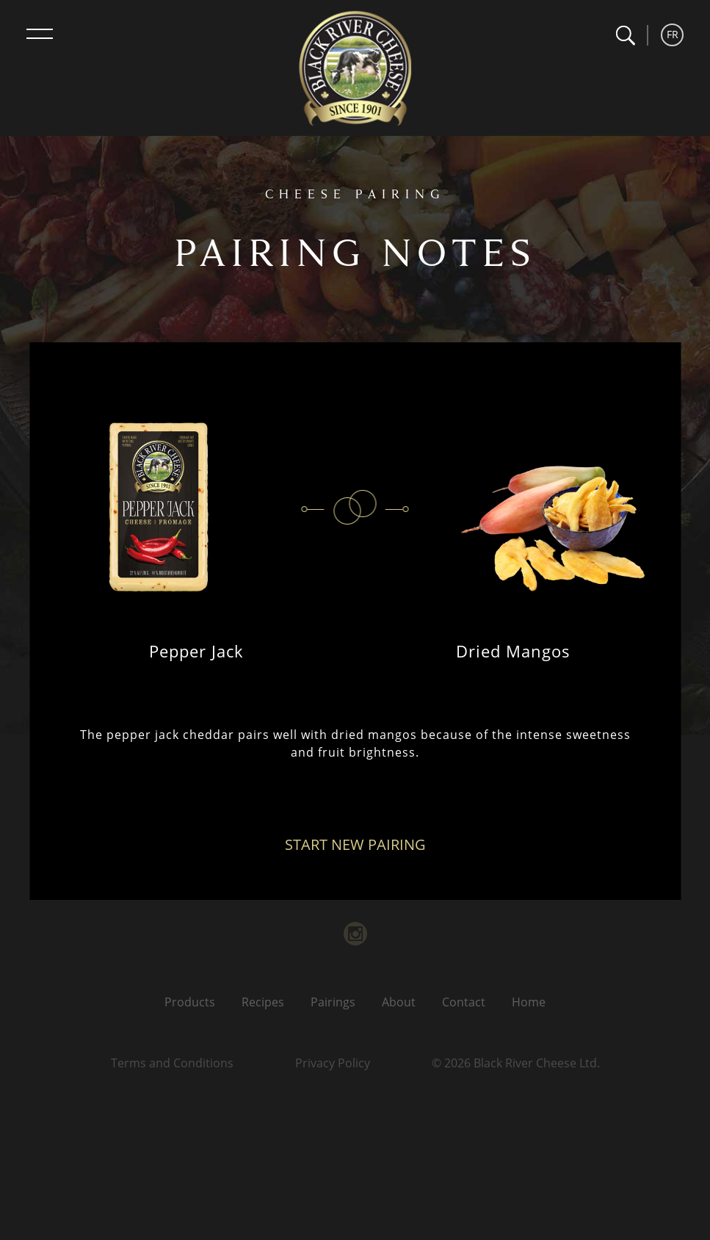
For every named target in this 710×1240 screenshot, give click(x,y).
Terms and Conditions (172, 1063)
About (399, 1002)
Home (529, 1002)
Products (189, 1002)
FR (672, 34)
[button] (625, 36)
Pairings (333, 1002)
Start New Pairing (355, 844)
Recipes (263, 1002)
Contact (463, 1002)
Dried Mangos (513, 651)
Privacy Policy (332, 1063)
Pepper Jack (196, 651)
